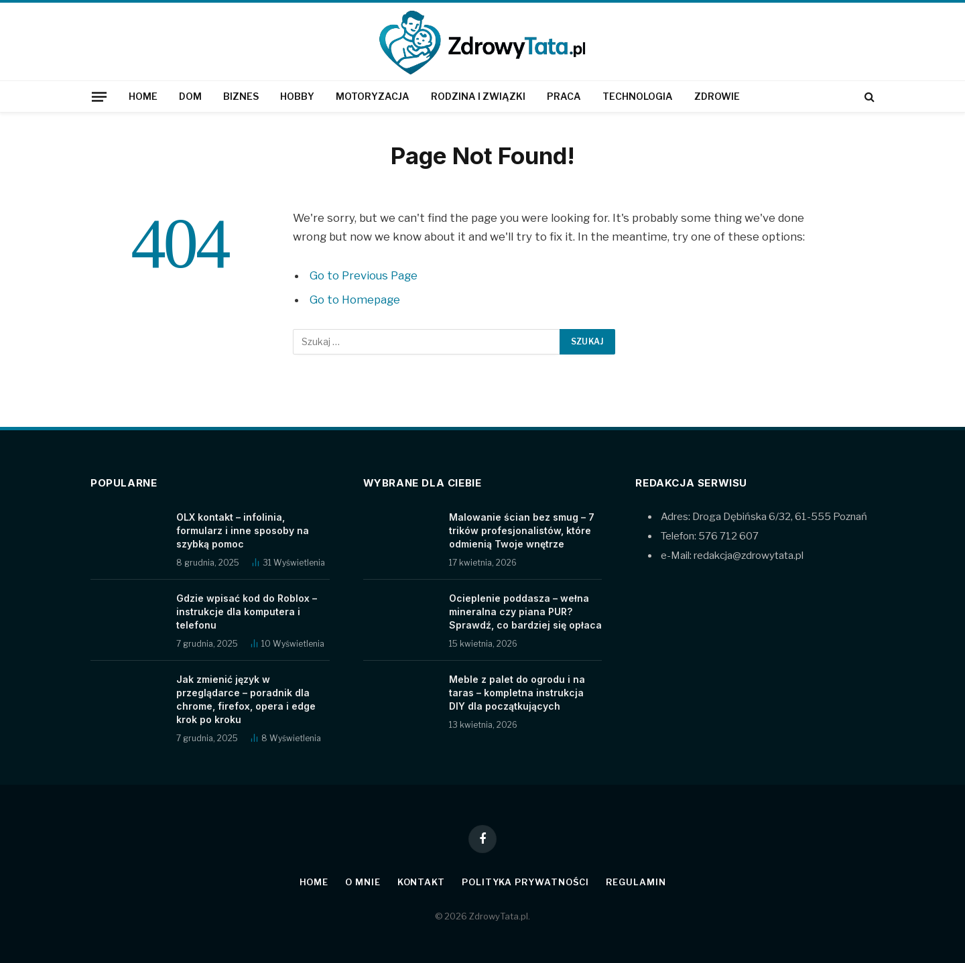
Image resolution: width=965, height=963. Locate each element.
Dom (190, 96)
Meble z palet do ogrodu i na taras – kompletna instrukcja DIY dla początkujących (517, 692)
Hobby (297, 96)
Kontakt (421, 882)
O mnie (362, 882)
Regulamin (635, 882)
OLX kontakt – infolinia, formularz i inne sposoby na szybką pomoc (242, 530)
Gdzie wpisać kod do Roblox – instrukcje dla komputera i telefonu (246, 611)
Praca (564, 96)
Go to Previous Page (363, 275)
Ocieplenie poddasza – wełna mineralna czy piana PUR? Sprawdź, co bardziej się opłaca (525, 611)
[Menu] (99, 96)
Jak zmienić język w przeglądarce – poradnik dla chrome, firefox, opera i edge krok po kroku (246, 699)
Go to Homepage (355, 299)
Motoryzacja (372, 96)
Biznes (241, 96)
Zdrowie (717, 96)
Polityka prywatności (525, 882)
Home (143, 96)
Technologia (637, 96)
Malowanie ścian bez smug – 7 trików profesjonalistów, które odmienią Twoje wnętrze (521, 530)
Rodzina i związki (478, 96)
